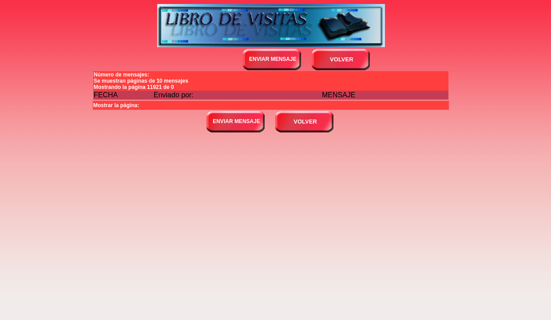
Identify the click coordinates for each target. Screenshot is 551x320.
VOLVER (341, 59)
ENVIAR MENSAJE (273, 59)
